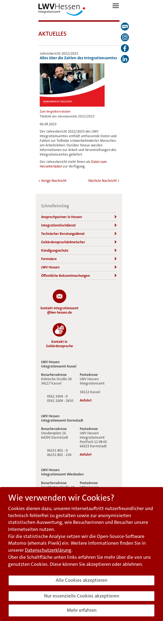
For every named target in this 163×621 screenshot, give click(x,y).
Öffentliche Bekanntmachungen (79, 276)
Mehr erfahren (82, 610)
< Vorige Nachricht (52, 180)
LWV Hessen (79, 267)
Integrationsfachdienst (79, 225)
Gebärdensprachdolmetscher (79, 242)
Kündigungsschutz (79, 250)
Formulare (79, 259)
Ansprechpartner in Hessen (79, 217)
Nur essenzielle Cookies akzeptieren (81, 596)
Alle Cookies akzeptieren (81, 580)
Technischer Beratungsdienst (79, 234)
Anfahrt (86, 400)
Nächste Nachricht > (103, 180)
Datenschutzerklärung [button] (48, 550)
